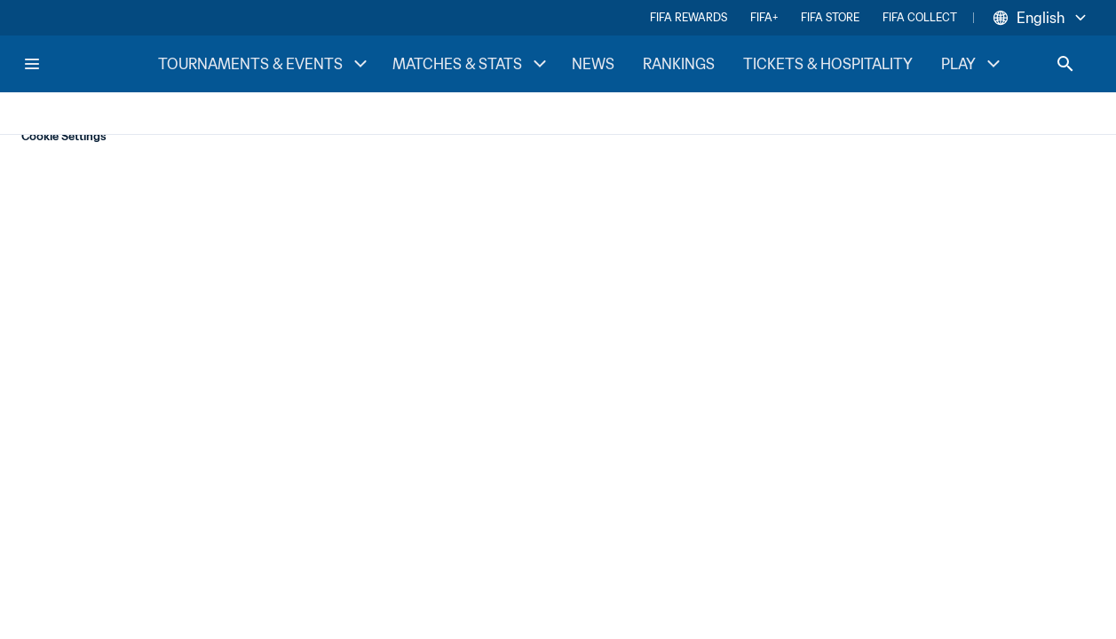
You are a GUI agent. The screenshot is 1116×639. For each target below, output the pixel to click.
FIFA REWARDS (688, 17)
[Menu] (32, 64)
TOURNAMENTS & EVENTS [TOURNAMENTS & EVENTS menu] (264, 64)
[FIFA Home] (90, 64)
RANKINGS (679, 64)
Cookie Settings (64, 136)
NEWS (593, 64)
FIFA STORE (830, 17)
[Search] (1065, 63)
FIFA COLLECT (920, 17)
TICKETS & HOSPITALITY (828, 64)
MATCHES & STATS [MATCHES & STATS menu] (471, 64)
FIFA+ (764, 17)
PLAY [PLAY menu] (972, 64)
